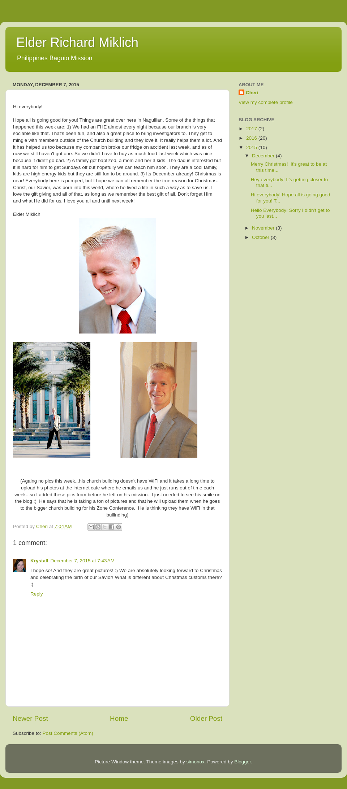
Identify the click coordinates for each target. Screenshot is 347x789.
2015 (252, 147)
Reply (36, 594)
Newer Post (30, 718)
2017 (252, 128)
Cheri (252, 92)
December (264, 155)
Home (119, 718)
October (261, 237)
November (264, 228)
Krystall (39, 560)
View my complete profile (266, 102)
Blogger (242, 761)
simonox (195, 761)
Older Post (206, 718)
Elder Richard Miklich (77, 42)
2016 (252, 138)
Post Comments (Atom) (68, 733)
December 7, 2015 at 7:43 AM (83, 560)
